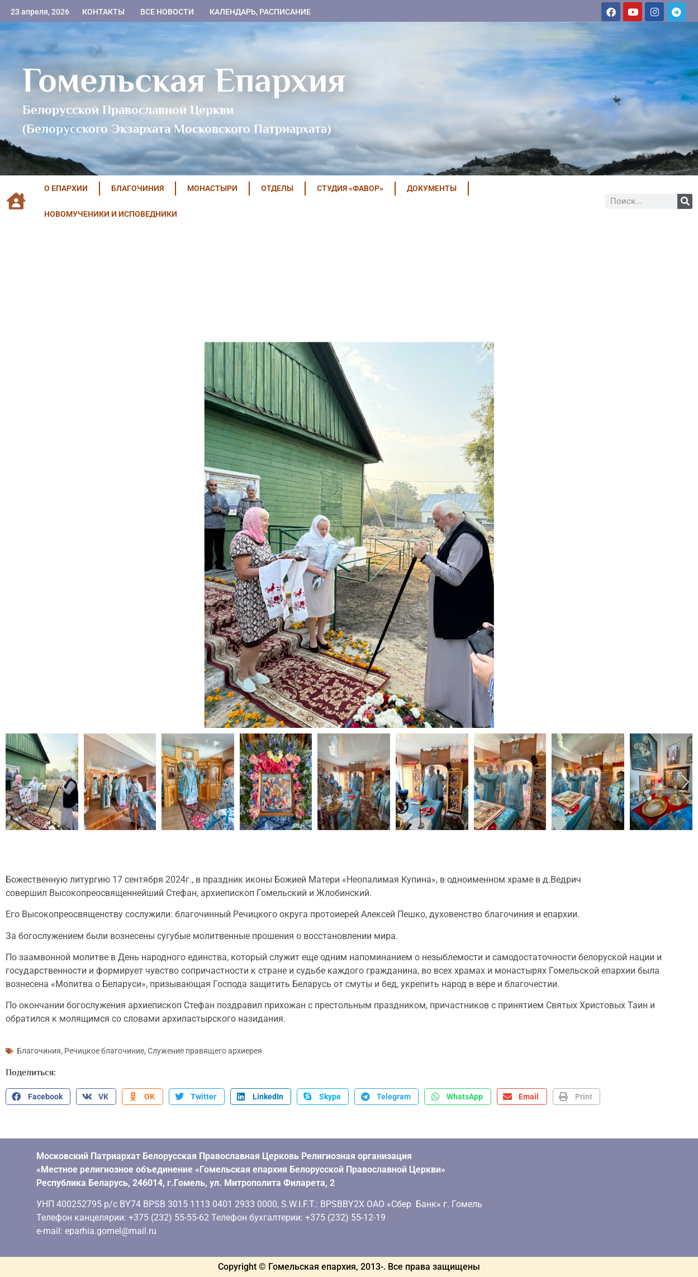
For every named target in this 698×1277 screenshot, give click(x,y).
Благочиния (39, 1050)
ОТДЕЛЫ (277, 188)
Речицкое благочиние (104, 1050)
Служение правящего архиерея (205, 1050)
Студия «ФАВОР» (350, 188)
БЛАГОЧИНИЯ (137, 188)
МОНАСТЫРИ (212, 188)
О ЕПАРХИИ (66, 188)
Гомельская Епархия (184, 79)
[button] (38, 1096)
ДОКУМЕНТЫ (432, 188)
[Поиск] (684, 201)
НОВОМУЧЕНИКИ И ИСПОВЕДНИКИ (110, 213)
